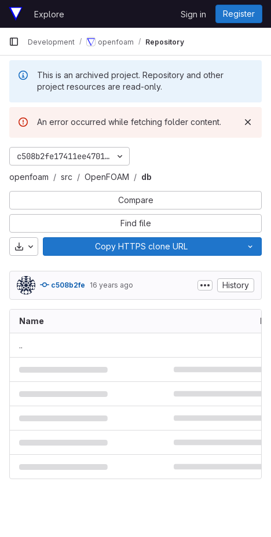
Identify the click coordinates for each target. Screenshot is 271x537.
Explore (49, 14)
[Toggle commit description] (205, 285)
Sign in (193, 14)
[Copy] (141, 246)
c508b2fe (62, 284)
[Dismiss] (248, 122)
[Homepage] (15, 14)
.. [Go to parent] (21, 345)
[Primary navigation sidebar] (14, 41)
